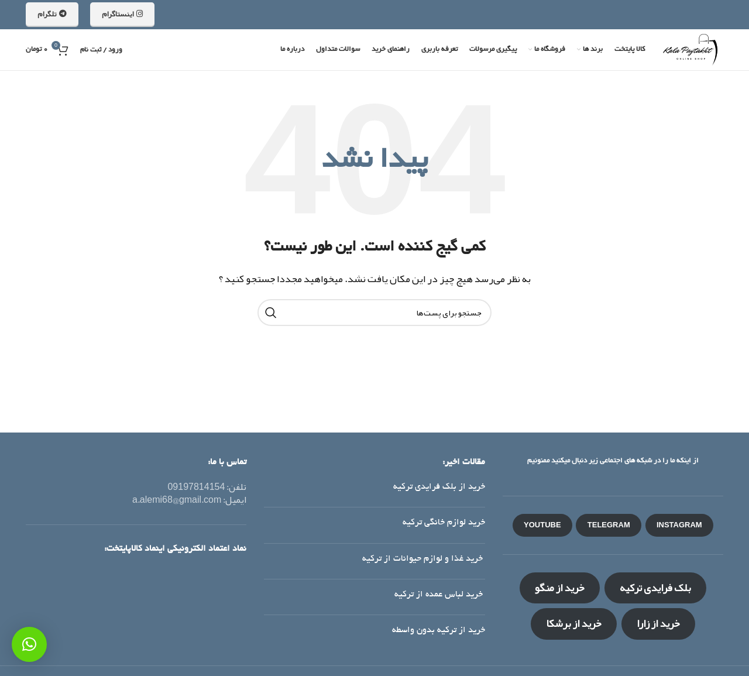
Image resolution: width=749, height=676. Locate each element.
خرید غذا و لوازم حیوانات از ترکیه (423, 559)
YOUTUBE (542, 525)
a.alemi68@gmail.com (176, 499)
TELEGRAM (608, 525)
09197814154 (196, 487)
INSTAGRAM (679, 525)
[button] (29, 644)
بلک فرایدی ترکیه (655, 587)
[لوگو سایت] (690, 53)
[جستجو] (374, 312)
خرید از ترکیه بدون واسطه (438, 630)
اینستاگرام (122, 14)
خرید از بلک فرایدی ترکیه (439, 487)
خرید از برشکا (574, 623)
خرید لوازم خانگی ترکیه (444, 522)
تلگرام (52, 14)
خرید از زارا (658, 623)
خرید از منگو (560, 587)
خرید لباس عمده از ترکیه (439, 594)
